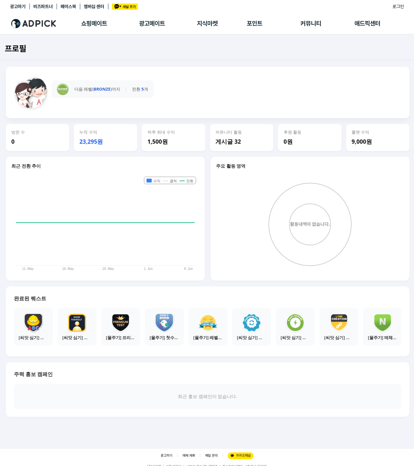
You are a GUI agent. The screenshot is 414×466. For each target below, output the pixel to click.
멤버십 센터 (94, 6)
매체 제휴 (188, 455)
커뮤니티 (310, 23)
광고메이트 (152, 23)
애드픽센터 (367, 23)
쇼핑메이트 (94, 23)
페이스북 (68, 6)
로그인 (398, 6)
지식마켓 (207, 23)
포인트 (254, 23)
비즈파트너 (43, 6)
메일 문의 (211, 455)
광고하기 (18, 6)
